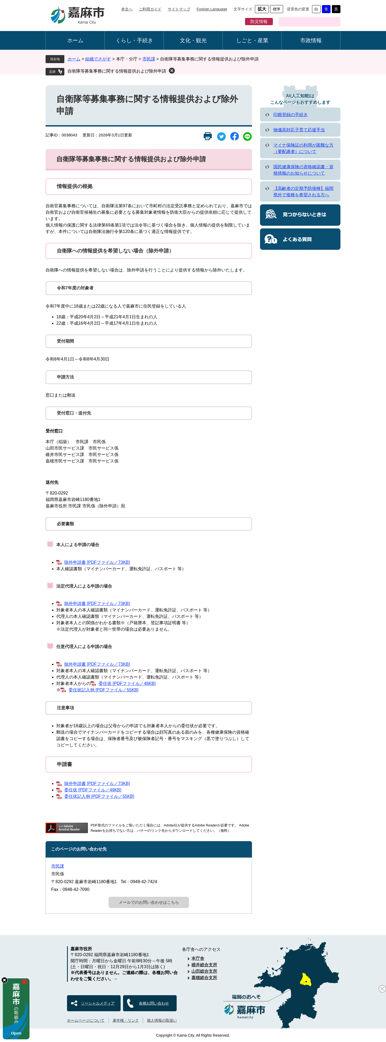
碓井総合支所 (204, 965)
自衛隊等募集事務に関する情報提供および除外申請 (117, 71)
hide (4, 980)
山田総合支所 (204, 971)
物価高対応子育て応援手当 (299, 130)
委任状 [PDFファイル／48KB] (127, 683)
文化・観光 (193, 40)
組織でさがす (98, 59)
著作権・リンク (126, 1020)
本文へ (126, 9)
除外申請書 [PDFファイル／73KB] (97, 562)
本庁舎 (197, 958)
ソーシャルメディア (98, 1003)
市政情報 (311, 40)
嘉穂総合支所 (204, 977)
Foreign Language (212, 9)
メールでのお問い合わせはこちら (149, 902)
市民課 (148, 59)
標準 (276, 9)
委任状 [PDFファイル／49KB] (92, 790)
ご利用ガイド (150, 9)
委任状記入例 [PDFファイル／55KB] (103, 690)
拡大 (262, 9)
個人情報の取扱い (162, 1020)
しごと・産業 (252, 40)
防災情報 (259, 21)
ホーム (75, 40)
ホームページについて (86, 1020)
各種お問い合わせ (154, 1003)
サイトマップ (179, 9)
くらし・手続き (134, 40)
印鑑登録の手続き (290, 114)
